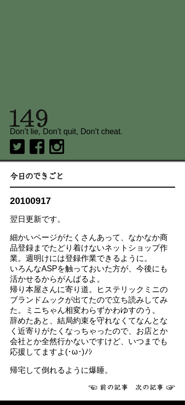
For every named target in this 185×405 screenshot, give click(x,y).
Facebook (37, 146)
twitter (17, 146)
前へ (108, 387)
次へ (155, 387)
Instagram (56, 146)
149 (29, 118)
